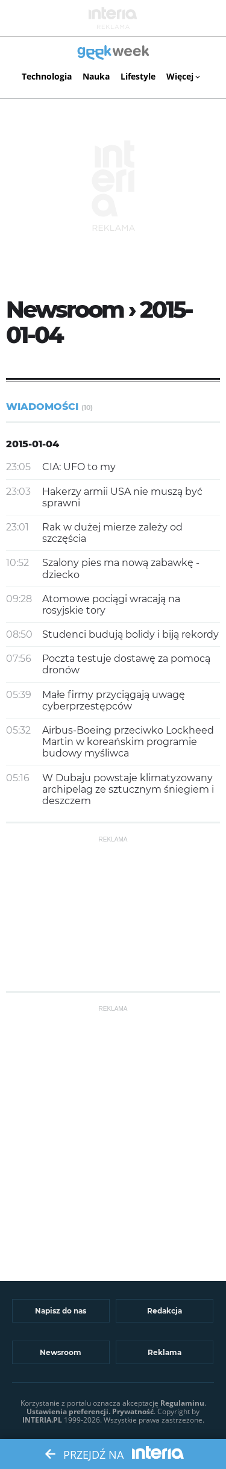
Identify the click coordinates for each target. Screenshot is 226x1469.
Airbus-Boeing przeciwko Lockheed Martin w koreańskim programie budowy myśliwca (128, 742)
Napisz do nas (60, 1310)
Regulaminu (182, 1403)
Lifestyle (138, 76)
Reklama (164, 1352)
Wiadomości (49, 406)
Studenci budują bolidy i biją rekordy (130, 634)
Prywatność (133, 1411)
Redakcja (164, 1310)
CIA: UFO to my (79, 467)
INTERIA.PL (42, 1420)
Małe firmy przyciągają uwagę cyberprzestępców (113, 700)
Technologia (47, 76)
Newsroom (60, 1352)
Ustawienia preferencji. (68, 1411)
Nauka (96, 76)
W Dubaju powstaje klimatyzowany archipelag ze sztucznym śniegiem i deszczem (128, 789)
